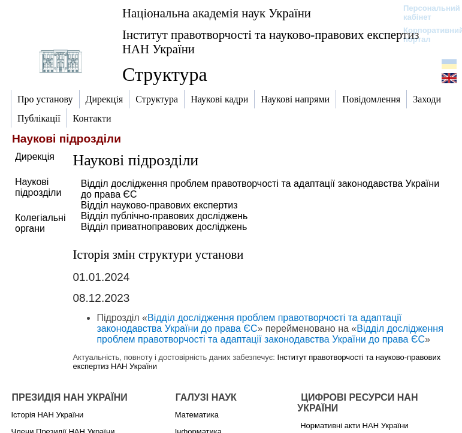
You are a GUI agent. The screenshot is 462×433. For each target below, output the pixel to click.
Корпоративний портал (425, 35)
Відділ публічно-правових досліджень (164, 216)
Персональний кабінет (425, 13)
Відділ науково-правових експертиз (159, 205)
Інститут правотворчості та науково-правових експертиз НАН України (270, 42)
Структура (164, 74)
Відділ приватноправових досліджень (164, 227)
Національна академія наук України (216, 13)
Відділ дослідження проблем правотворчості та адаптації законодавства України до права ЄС (248, 323)
